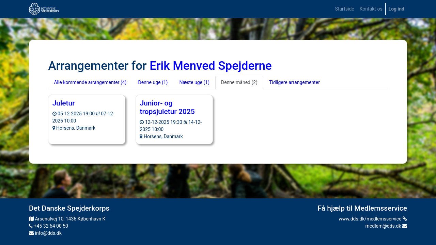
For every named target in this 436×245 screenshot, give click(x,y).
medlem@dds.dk (386, 226)
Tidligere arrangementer (294, 82)
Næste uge (194, 82)
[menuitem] (344, 9)
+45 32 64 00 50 (48, 226)
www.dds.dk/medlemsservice (373, 219)
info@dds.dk (45, 233)
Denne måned (239, 82)
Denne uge (153, 82)
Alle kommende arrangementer (90, 82)
